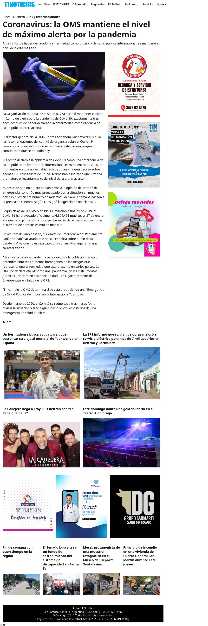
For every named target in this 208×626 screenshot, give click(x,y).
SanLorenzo (131, 4)
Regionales (98, 4)
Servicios (148, 4)
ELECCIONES (61, 4)
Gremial (162, 4)
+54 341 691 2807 (111, 612)
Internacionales (48, 17)
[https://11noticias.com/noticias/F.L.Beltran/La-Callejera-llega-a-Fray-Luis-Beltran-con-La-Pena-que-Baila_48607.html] (41, 437)
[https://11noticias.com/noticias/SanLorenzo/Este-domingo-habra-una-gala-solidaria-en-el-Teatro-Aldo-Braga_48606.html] (121, 437)
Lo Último (44, 4)
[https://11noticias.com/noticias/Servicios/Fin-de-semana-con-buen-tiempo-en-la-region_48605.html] (21, 570)
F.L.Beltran (114, 4)
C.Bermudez (80, 4)
